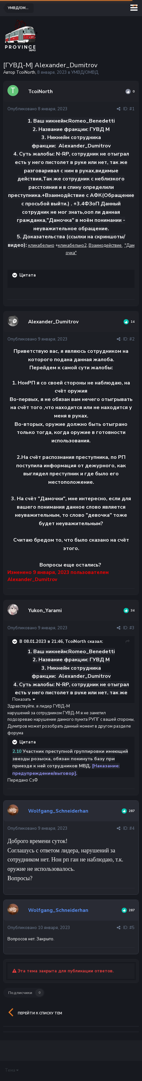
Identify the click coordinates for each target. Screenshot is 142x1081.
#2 (132, 339)
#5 (132, 928)
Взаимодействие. (106, 245)
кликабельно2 (72, 245)
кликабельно (41, 245)
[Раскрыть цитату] (15, 275)
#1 (132, 109)
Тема (11, 1070)
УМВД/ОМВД (84, 72)
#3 (132, 628)
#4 (132, 828)
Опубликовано (37, 109)
